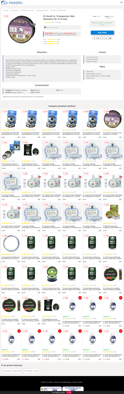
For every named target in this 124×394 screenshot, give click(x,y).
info (19, 137)
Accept (69, 392)
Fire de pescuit (15, 10)
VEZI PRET (102, 32)
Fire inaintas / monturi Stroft (58, 10)
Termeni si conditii (47, 382)
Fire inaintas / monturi (27, 10)
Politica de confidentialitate (62, 382)
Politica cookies (77, 382)
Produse (6, 10)
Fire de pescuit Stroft (42, 10)
